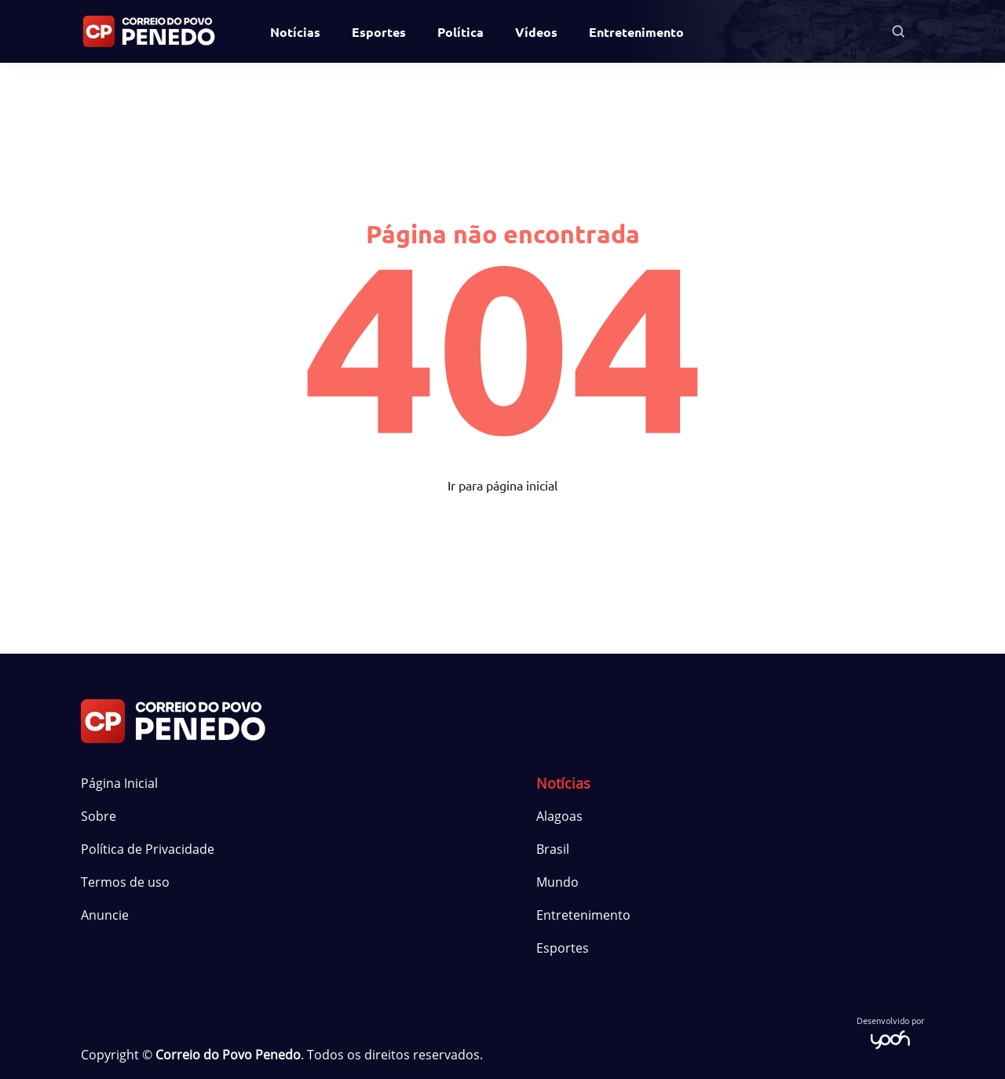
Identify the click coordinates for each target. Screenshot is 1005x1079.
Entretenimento (636, 32)
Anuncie (105, 915)
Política (460, 32)
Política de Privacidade (147, 849)
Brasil (552, 849)
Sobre (98, 816)
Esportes (379, 32)
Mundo (557, 882)
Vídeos (536, 32)
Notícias (295, 32)
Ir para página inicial (502, 485)
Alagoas (559, 816)
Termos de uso (125, 882)
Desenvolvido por (890, 1031)
